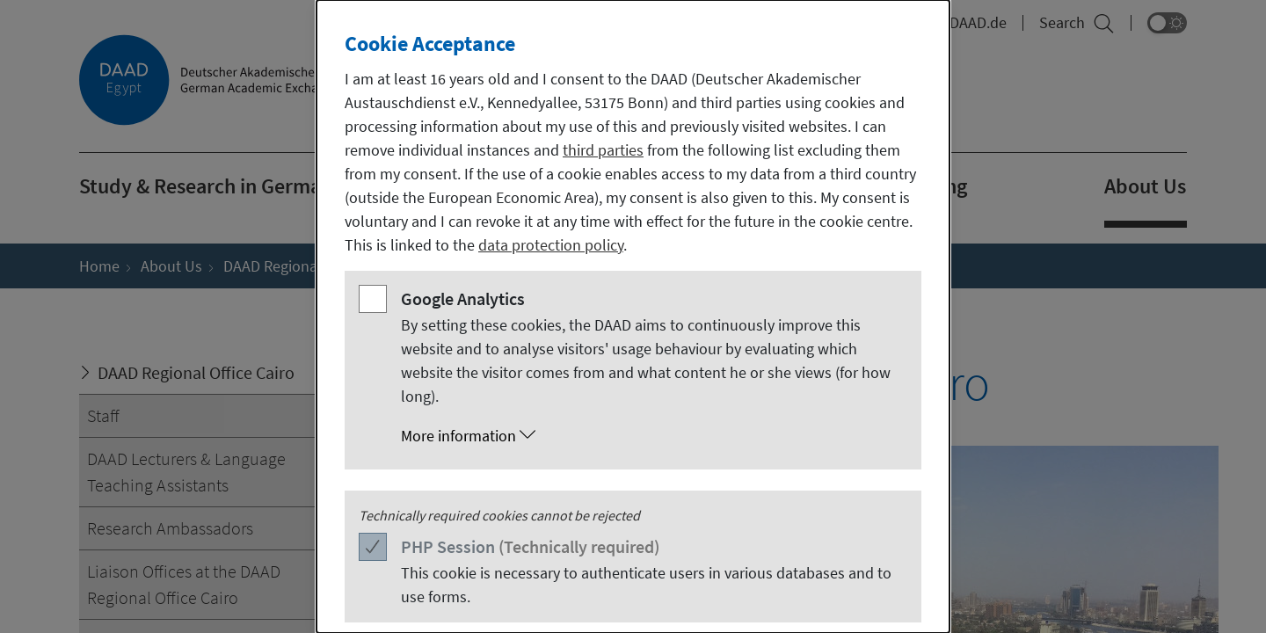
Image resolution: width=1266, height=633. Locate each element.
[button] (650, 436)
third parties (603, 150)
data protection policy (550, 245)
